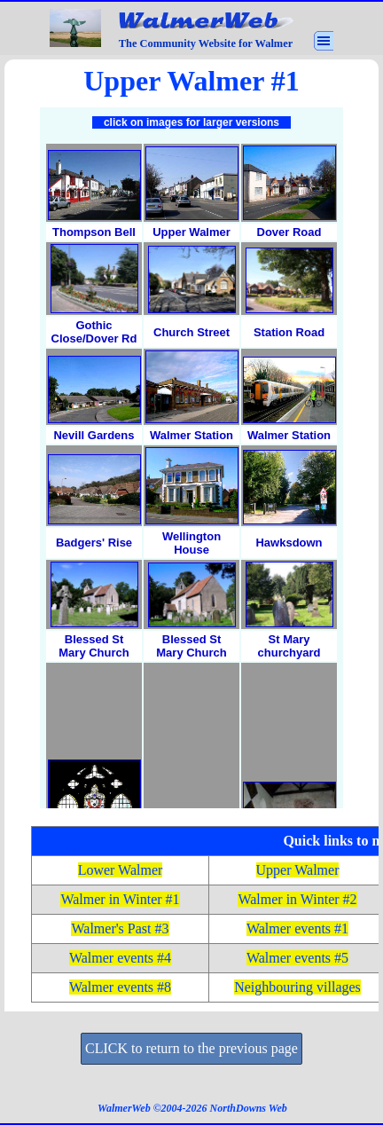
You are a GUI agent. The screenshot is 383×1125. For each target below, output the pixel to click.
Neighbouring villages (297, 987)
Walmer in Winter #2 (297, 899)
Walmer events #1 (297, 928)
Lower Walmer (120, 869)
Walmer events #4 (120, 957)
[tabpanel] (191, 81)
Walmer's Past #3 (119, 928)
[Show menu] (323, 41)
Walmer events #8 (120, 987)
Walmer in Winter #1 (119, 899)
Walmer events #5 (297, 957)
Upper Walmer (298, 869)
